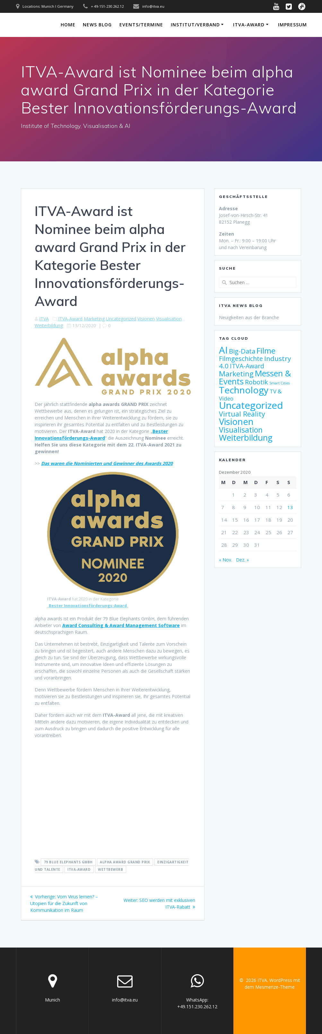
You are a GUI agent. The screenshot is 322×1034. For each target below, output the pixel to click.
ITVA (44, 319)
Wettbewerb (110, 869)
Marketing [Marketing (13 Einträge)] (236, 373)
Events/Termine (141, 25)
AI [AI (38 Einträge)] (223, 350)
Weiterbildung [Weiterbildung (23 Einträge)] (246, 437)
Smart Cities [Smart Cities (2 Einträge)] (279, 383)
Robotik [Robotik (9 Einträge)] (256, 382)
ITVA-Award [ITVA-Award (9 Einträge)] (247, 366)
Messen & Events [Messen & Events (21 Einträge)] (255, 377)
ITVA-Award (249, 25)
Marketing (94, 319)
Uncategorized (121, 319)
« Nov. (225, 560)
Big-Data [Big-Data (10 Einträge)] (242, 351)
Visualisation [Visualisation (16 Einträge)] (241, 430)
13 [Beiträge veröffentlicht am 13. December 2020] (290, 507)
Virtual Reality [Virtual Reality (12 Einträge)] (242, 413)
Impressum (292, 25)
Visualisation (169, 319)
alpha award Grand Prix (125, 862)
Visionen (146, 319)
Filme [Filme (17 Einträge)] (266, 351)
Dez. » (242, 560)
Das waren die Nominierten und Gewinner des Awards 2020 (107, 463)
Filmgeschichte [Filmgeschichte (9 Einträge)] (241, 358)
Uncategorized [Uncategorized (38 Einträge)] (251, 405)
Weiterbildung (49, 325)
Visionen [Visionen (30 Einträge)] (236, 421)
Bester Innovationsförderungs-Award (88, 605)
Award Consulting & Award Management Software (121, 625)
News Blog (97, 25)
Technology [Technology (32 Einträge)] (243, 390)
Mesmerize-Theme (275, 987)
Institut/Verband (195, 25)
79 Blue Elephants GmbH (68, 862)
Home (68, 25)
